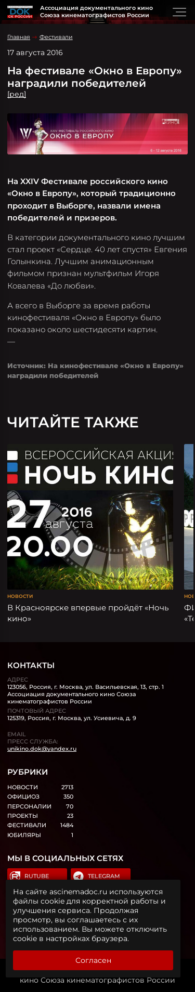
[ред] (16, 94)
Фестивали (56, 37)
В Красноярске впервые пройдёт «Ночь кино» (87, 613)
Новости (20, 596)
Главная (18, 37)
